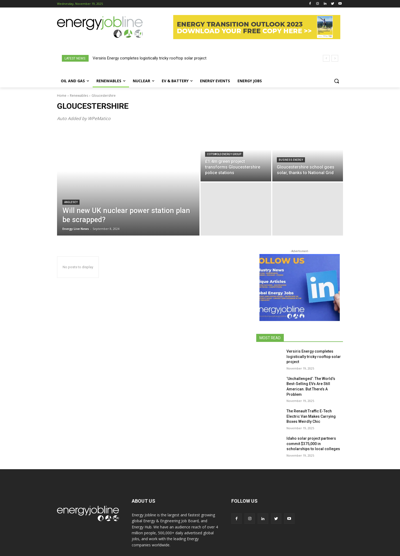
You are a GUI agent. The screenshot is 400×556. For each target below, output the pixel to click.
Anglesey (71, 202)
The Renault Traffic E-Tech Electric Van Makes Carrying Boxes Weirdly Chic (311, 416)
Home (61, 95)
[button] (336, 80)
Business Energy (291, 159)
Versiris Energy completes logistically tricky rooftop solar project (149, 58)
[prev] (326, 58)
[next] (334, 58)
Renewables (79, 95)
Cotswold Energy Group (224, 154)
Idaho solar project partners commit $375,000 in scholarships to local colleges (313, 443)
